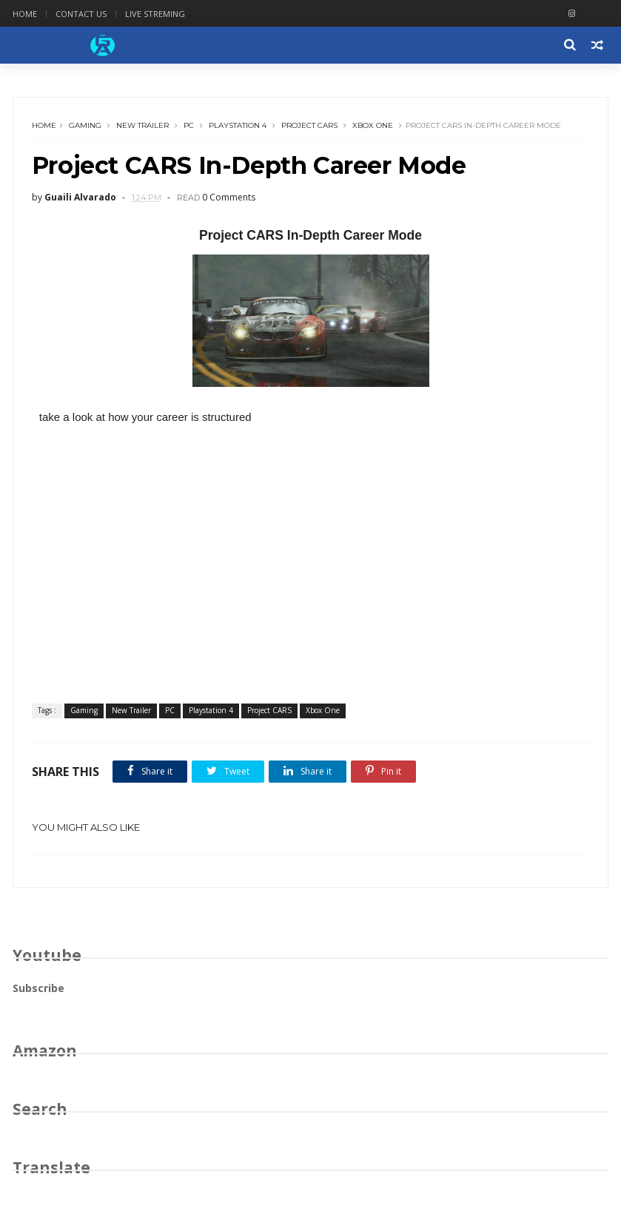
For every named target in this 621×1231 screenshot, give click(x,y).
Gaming (85, 125)
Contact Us (81, 13)
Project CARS (309, 125)
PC (189, 125)
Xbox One (372, 125)
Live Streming (155, 13)
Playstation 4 (237, 125)
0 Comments (228, 197)
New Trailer (142, 125)
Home (25, 13)
